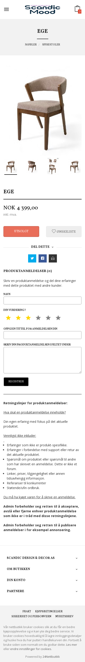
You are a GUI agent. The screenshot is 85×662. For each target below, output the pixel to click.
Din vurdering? (14, 310)
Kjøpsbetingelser (49, 611)
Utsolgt (21, 231)
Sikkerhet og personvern (31, 616)
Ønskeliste (64, 231)
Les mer (71, 645)
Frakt (26, 611)
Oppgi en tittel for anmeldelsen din (42, 333)
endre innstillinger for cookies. (31, 649)
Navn (42, 299)
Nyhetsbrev (64, 616)
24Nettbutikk (51, 657)
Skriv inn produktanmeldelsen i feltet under (42, 358)
